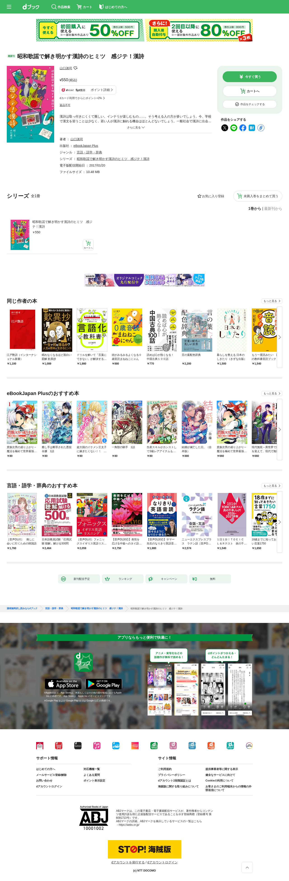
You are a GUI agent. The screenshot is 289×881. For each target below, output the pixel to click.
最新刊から (273, 208)
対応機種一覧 (92, 769)
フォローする (75, 68)
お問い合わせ (44, 780)
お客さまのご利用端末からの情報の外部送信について (228, 788)
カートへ (253, 91)
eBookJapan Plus (86, 146)
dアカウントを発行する (128, 862)
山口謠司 (66, 68)
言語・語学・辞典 (89, 152)
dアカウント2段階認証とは (174, 780)
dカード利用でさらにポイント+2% (81, 98)
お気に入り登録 (213, 196)
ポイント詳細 (100, 90)
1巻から (254, 208)
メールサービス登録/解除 (51, 775)
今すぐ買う (253, 77)
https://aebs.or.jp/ (129, 824)
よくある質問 (92, 775)
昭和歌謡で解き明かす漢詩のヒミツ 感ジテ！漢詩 (62, 224)
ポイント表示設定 (94, 780)
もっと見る (270, 301)
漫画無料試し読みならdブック (22, 608)
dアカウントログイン (49, 786)
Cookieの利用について (219, 780)
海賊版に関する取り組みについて (178, 786)
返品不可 (65, 105)
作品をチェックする (252, 104)
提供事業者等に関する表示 (221, 769)
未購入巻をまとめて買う (261, 196)
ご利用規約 (165, 769)
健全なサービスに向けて (220, 775)
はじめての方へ (45, 769)
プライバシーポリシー (171, 775)
